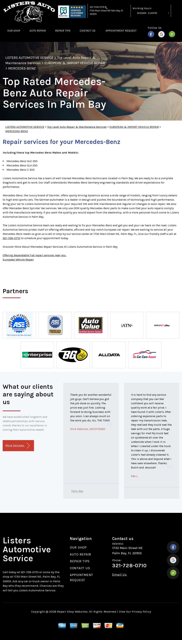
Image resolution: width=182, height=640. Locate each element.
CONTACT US (87, 30)
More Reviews (17, 446)
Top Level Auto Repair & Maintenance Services (77, 127)
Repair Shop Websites (72, 611)
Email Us (119, 574)
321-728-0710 (97, 7)
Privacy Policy (141, 611)
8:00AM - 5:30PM (147, 13)
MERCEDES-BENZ (22, 68)
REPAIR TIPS (62, 30)
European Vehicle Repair (18, 259)
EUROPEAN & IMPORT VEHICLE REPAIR (74, 63)
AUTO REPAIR (38, 30)
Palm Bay (77, 491)
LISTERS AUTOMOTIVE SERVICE (29, 58)
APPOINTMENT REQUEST (121, 30)
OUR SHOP (13, 30)
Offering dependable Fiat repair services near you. (34, 255)
